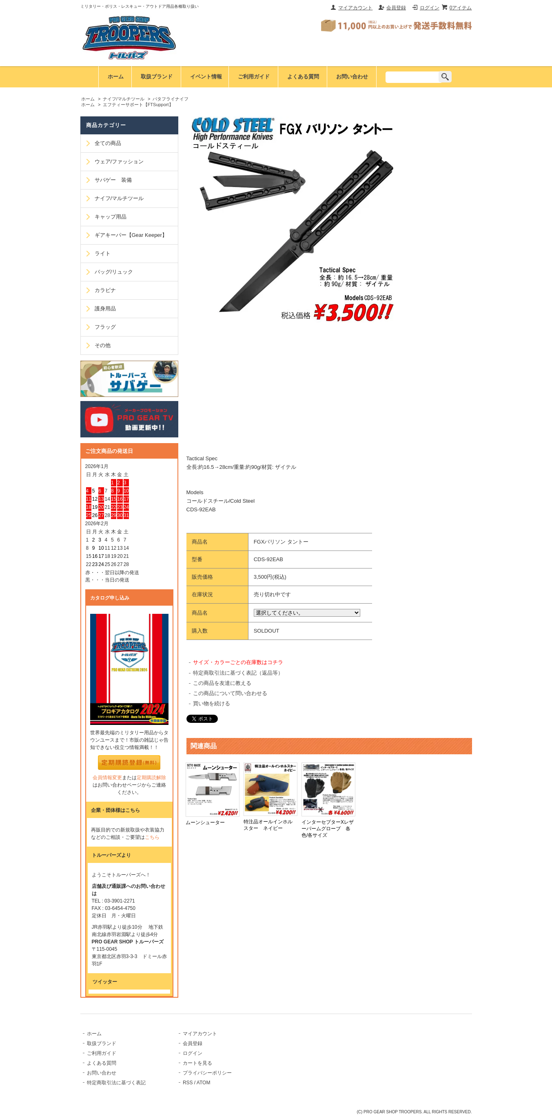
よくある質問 (303, 77)
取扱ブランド (157, 77)
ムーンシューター (205, 822)
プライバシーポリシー (207, 1073)
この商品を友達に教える (222, 683)
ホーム (116, 77)
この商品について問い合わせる (230, 693)
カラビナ (105, 290)
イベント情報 (206, 77)
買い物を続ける (211, 703)
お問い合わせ (352, 77)
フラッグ (105, 327)
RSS (188, 1083)
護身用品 (105, 308)
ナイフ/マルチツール (123, 98)
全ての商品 (108, 143)
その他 (103, 345)
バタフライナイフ (170, 98)
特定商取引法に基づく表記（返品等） (238, 673)
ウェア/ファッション (119, 161)
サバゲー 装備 (113, 180)
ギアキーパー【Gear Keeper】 (131, 235)
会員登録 (396, 8)
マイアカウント (355, 8)
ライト (103, 253)
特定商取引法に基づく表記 (116, 1083)
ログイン (429, 8)
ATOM (204, 1083)
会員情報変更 (107, 777)
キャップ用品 (110, 217)
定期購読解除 (151, 777)
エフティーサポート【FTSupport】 (138, 104)
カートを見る (197, 1063)
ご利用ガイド (254, 77)
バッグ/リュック (114, 272)
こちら (152, 837)
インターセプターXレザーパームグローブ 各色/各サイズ (327, 828)
